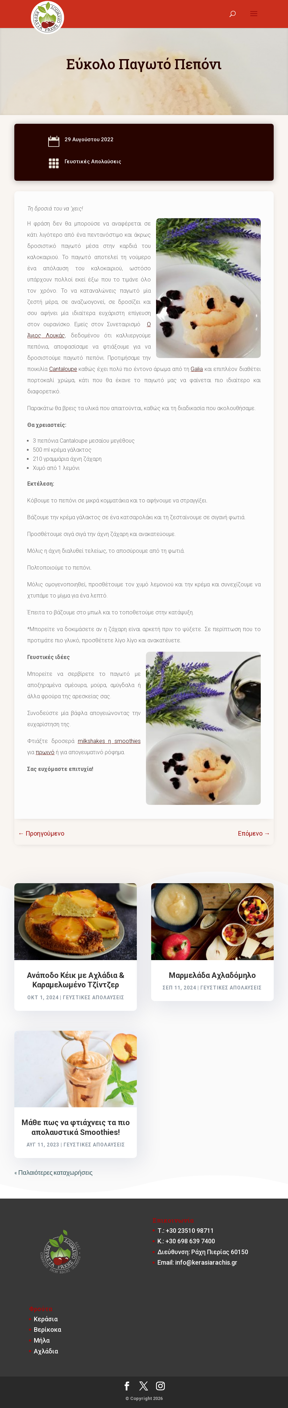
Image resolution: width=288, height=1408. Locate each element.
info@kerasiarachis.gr (206, 1262)
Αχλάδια (46, 1351)
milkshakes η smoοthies (109, 741)
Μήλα (42, 1340)
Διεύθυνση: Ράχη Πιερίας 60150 (202, 1252)
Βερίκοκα (47, 1329)
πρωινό (45, 752)
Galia (197, 369)
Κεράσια (46, 1319)
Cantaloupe (63, 369)
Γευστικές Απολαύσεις (93, 161)
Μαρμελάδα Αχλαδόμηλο (212, 975)
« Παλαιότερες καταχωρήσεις (53, 1172)
